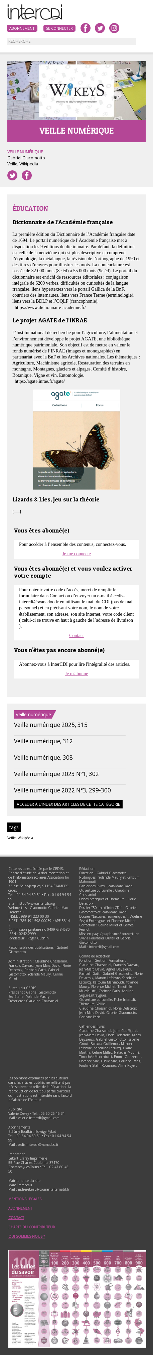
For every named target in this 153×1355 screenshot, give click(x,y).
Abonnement (22, 28)
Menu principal (141, 12)
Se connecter (59, 28)
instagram (114, 28)
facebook (86, 28)
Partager (27, 175)
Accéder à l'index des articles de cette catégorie (68, 804)
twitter (100, 28)
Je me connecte (76, 553)
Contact (76, 635)
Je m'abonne (76, 673)
